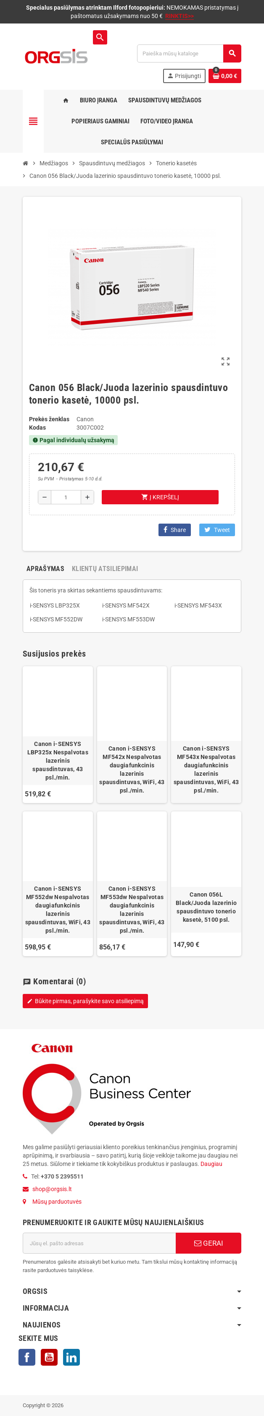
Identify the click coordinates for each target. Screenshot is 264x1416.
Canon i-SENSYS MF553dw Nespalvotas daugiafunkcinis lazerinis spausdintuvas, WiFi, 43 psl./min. (131, 909)
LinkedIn (71, 1357)
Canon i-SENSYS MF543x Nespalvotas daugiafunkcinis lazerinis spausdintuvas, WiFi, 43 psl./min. (206, 769)
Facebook (26, 1357)
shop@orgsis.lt (52, 1189)
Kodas (37, 427)
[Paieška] (189, 53)
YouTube (49, 1357)
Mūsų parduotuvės (57, 1201)
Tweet (217, 529)
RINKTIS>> (179, 16)
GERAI (208, 1243)
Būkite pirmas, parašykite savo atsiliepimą (85, 1001)
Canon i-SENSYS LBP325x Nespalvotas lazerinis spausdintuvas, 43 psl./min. (57, 761)
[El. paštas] (99, 1243)
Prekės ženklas (49, 419)
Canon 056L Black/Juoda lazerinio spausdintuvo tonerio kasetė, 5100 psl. (206, 907)
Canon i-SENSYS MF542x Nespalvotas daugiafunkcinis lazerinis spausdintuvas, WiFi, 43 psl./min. (131, 769)
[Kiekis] (66, 497)
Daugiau (210, 1163)
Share (175, 529)
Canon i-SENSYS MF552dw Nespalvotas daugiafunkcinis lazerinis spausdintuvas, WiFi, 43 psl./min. (57, 909)
